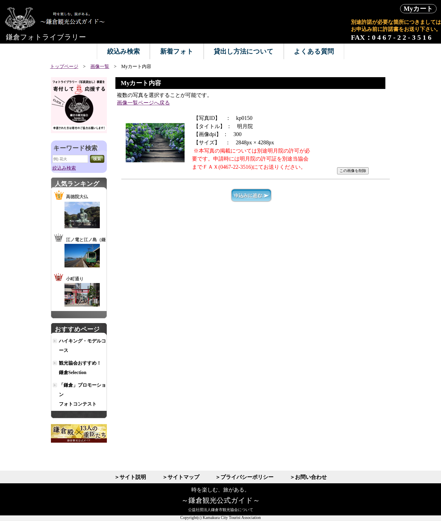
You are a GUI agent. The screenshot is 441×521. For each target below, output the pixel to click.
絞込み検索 (123, 51)
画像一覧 (99, 66)
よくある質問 (314, 51)
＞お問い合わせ (308, 477)
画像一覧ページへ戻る (143, 103)
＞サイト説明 (130, 477)
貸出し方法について (243, 51)
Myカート (418, 8)
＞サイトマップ (180, 477)
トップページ (64, 66)
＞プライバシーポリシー (244, 477)
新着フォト (176, 51)
